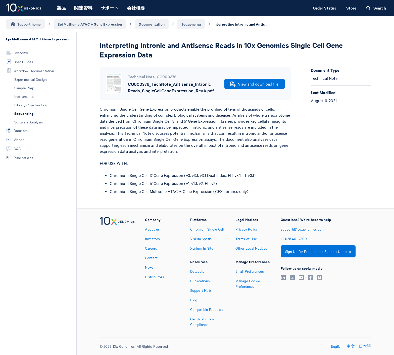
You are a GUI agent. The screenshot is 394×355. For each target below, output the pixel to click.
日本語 (365, 346)
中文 (351, 346)
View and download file (254, 84)
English (336, 346)
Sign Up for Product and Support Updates (318, 251)
